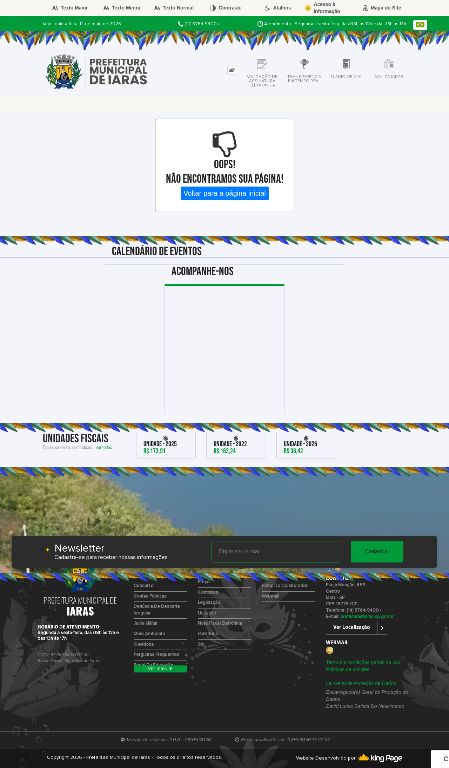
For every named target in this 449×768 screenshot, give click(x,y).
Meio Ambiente (149, 634)
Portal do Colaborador (284, 586)
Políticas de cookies (347, 669)
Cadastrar (377, 551)
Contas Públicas (150, 596)
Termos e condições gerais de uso (363, 662)
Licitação (207, 613)
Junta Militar (146, 623)
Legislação (209, 602)
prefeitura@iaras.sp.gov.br (367, 616)
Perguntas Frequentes (156, 654)
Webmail (270, 596)
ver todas (104, 447)
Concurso (144, 586)
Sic (201, 644)
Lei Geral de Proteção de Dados (361, 683)
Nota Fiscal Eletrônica (220, 623)
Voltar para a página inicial (224, 193)
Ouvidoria (144, 644)
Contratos (208, 592)
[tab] (231, 70)
